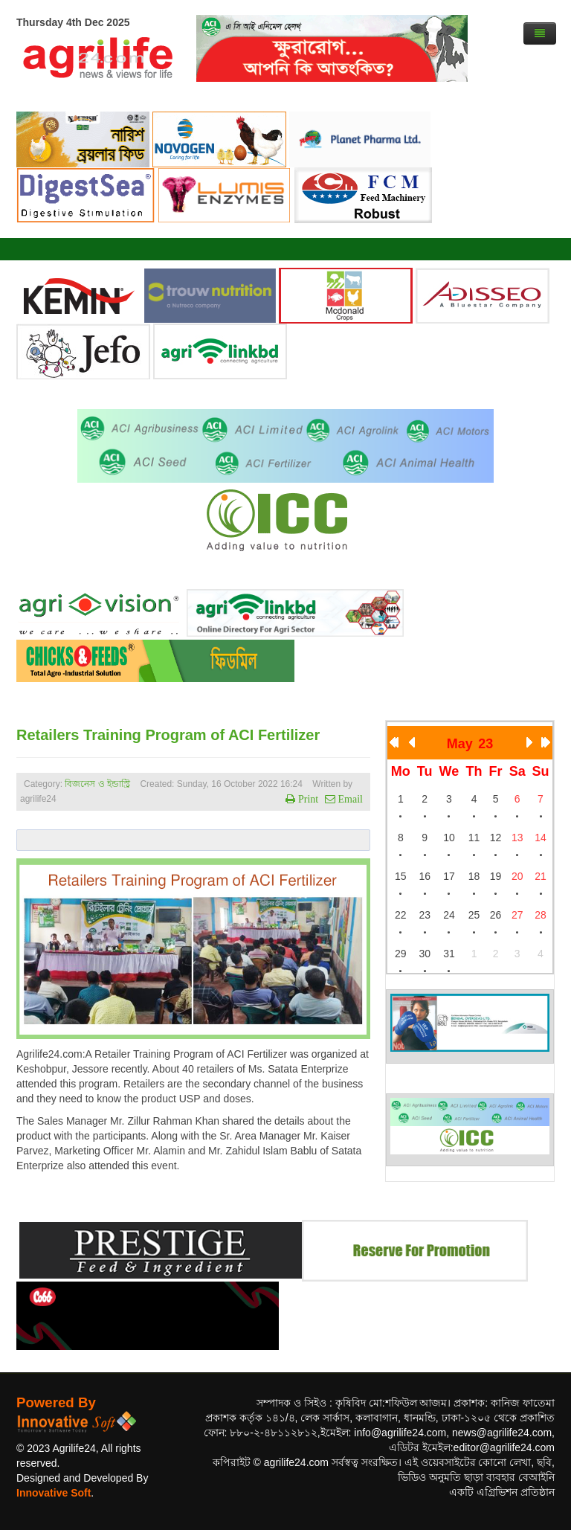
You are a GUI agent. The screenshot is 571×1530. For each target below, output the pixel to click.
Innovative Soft (53, 1493)
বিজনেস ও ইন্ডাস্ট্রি (97, 784)
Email (349, 799)
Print (306, 799)
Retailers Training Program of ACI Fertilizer (168, 735)
